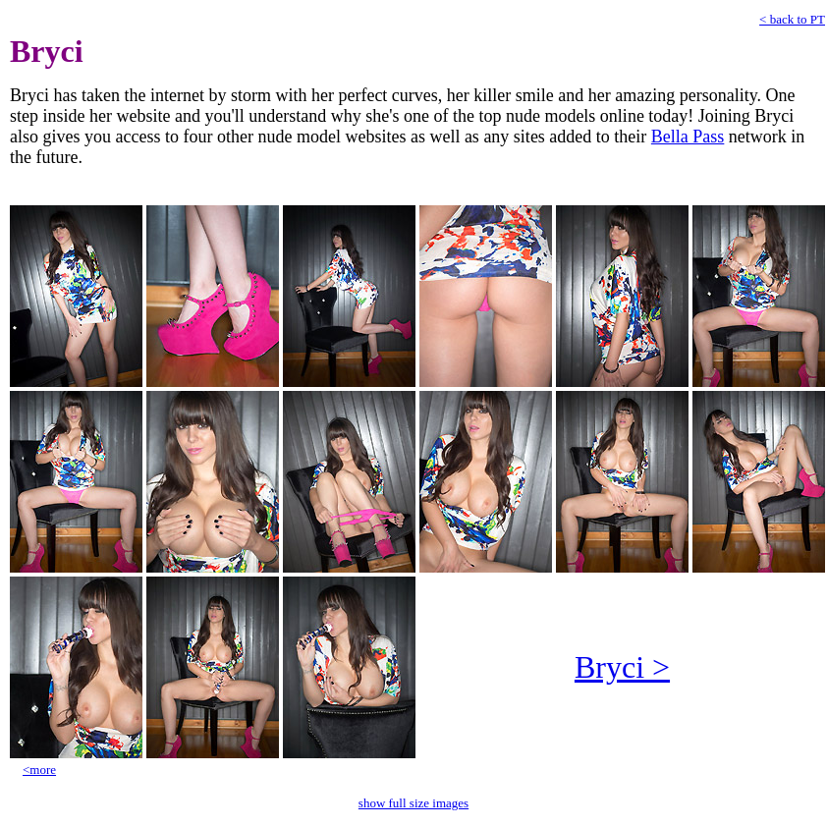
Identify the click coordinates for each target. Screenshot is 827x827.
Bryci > (622, 667)
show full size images (413, 803)
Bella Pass (688, 136)
